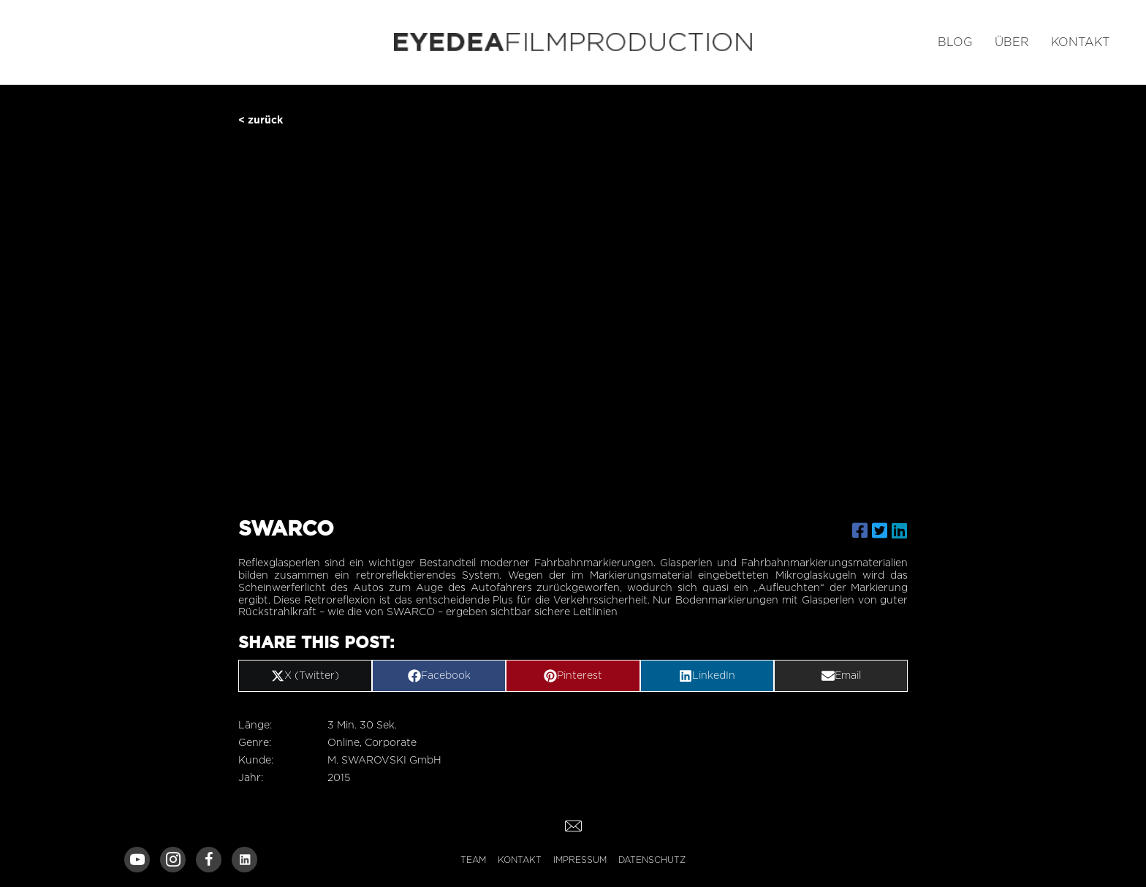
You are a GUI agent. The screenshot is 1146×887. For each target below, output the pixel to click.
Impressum (580, 859)
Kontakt (520, 859)
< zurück (260, 119)
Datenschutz (652, 859)
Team (473, 859)
